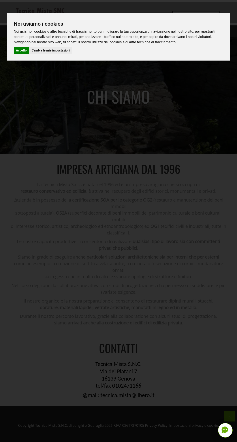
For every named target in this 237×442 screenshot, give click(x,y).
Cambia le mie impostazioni (51, 50)
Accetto (21, 50)
